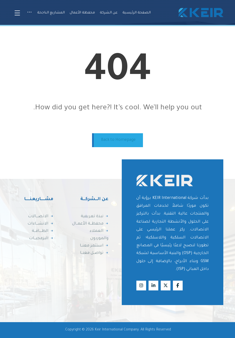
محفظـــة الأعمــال (90, 224)
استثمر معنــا (94, 246)
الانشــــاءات (40, 224)
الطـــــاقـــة (42, 231)
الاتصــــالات (40, 216)
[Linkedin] (153, 285)
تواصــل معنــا (94, 253)
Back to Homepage (118, 140)
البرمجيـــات (41, 238)
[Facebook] (178, 285)
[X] (165, 285)
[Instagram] (141, 285)
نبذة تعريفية (94, 216)
